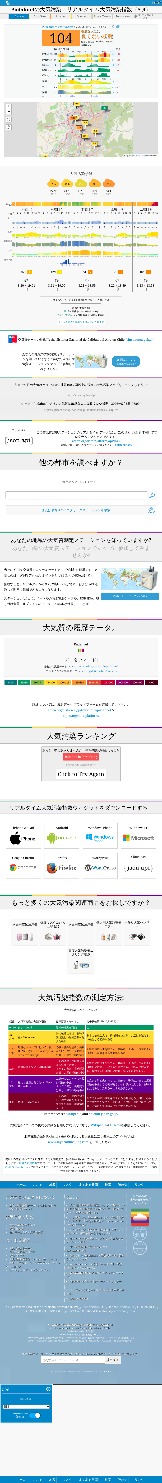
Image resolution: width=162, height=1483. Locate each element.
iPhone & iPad (23, 932)
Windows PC (138, 932)
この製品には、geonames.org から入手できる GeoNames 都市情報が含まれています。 (95, 1424)
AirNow (115, 1318)
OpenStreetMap (138, 155)
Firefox (61, 962)
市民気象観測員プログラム (85, 1440)
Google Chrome (23, 962)
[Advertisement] (81, 548)
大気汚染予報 (17, 1449)
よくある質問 (18, 1433)
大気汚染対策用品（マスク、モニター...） (33, 1452)
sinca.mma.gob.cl (139, 339)
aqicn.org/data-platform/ (81, 764)
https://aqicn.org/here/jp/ (81, 395)
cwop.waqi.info (76, 1444)
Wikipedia (98, 1318)
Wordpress (100, 962)
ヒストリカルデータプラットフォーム (31, 1463)
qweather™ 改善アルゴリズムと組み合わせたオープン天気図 (94, 1433)
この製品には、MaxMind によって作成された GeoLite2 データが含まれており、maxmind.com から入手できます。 (95, 1414)
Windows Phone (100, 932)
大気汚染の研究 (20, 1410)
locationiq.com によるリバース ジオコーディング (94, 1467)
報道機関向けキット (21, 1402)
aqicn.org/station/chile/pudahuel (98, 719)
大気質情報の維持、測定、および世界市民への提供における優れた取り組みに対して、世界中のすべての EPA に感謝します (95, 1402)
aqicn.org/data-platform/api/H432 (96, 441)
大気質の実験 (17, 1422)
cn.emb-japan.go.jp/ (103, 1307)
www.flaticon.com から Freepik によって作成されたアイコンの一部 (94, 1459)
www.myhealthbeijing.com (68, 1335)
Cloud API (138, 961)
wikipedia (73, 1307)
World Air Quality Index (17, 1360)
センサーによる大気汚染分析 (26, 1425)
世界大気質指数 (28, 1356)
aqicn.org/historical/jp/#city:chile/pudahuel (79, 758)
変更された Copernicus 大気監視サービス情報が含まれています (95, 1450)
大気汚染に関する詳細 (22, 1418)
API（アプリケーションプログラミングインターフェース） (33, 1458)
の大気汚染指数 (57, 27)
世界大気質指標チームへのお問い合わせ (32, 1398)
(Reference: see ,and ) (81, 1260)
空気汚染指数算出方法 (22, 1445)
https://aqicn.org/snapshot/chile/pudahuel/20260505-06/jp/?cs (81, 410)
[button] (73, 120)
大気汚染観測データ (21, 1441)
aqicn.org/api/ (123, 444)
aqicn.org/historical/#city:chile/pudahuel (93, 714)
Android (61, 932)
